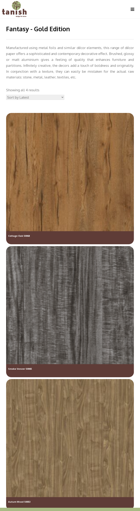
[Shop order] (35, 97)
